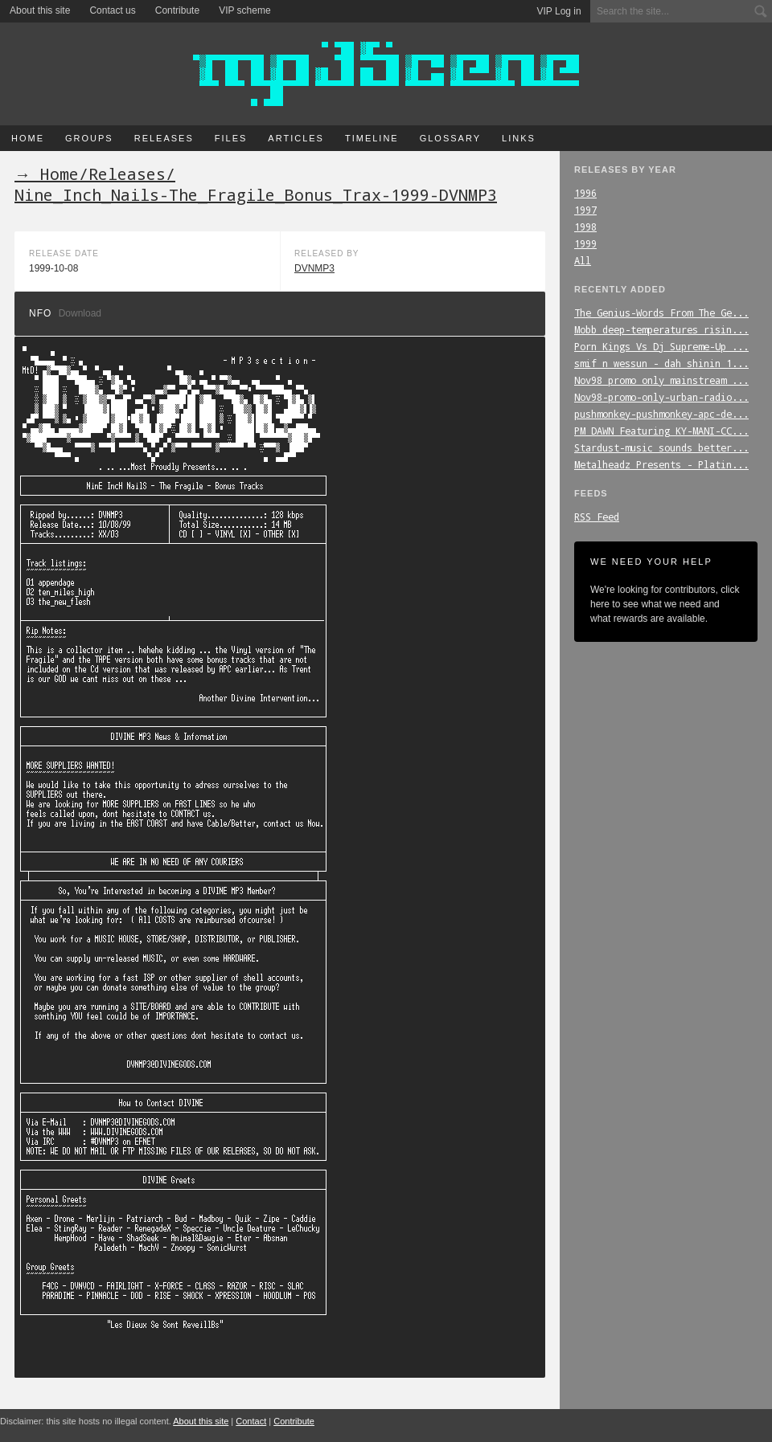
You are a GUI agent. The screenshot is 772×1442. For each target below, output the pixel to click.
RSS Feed (596, 516)
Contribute (177, 10)
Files (231, 138)
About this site (40, 10)
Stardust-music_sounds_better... (661, 447)
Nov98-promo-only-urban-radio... (661, 396)
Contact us (112, 10)
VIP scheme (244, 10)
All (582, 260)
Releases (164, 138)
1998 (585, 226)
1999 (585, 243)
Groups (89, 138)
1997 (585, 209)
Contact (251, 1421)
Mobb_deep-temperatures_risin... (661, 329)
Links (519, 138)
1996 (585, 192)
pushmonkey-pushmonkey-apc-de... (661, 413)
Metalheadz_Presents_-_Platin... (661, 464)
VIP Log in (559, 11)
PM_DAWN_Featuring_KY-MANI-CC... (661, 430)
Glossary (450, 138)
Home (27, 138)
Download (80, 313)
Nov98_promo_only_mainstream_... (661, 380)
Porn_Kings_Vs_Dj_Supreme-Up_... (661, 346)
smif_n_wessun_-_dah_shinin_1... (661, 363)
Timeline (372, 138)
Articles (296, 138)
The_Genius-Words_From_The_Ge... (661, 312)
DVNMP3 (314, 268)
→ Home (46, 173)
